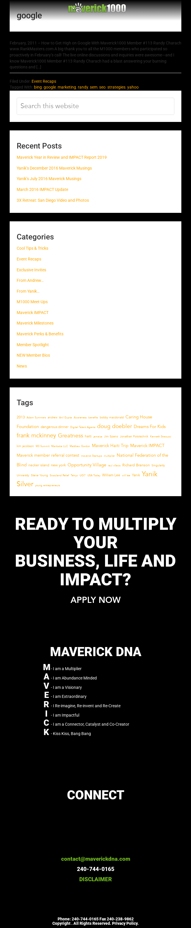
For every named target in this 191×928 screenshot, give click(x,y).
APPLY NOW (95, 600)
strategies (116, 87)
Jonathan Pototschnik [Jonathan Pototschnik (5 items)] (134, 436)
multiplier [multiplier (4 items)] (109, 455)
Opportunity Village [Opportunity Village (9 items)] (87, 465)
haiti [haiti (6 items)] (88, 436)
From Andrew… (30, 280)
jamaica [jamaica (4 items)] (97, 436)
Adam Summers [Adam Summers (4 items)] (36, 417)
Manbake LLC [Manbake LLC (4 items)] (59, 446)
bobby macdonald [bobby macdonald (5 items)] (112, 417)
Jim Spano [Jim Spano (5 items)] (111, 436)
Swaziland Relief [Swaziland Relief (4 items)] (59, 475)
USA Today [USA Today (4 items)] (93, 475)
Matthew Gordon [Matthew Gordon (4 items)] (80, 446)
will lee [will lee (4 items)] (126, 475)
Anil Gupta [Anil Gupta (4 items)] (65, 417)
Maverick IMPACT (33, 312)
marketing (67, 87)
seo (102, 87)
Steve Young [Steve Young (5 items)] (39, 475)
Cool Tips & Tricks (32, 248)
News (22, 366)
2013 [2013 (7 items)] (21, 417)
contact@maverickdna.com (95, 859)
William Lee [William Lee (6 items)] (111, 475)
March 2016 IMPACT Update (42, 189)
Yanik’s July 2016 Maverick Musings (49, 178)
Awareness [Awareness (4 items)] (80, 417)
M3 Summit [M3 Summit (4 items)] (42, 446)
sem (93, 87)
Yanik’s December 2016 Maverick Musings (54, 168)
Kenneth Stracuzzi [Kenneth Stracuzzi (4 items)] (160, 436)
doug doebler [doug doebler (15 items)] (114, 426)
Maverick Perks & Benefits (40, 334)
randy (83, 87)
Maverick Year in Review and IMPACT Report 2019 (62, 157)
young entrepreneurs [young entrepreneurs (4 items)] (47, 485)
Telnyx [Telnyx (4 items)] (74, 475)
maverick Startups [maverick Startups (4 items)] (91, 455)
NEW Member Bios (33, 355)
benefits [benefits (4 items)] (93, 417)
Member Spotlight (33, 344)
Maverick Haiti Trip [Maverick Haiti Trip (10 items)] (110, 445)
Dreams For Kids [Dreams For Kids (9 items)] (150, 426)
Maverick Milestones (35, 323)
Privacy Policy (124, 923)
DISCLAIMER (95, 879)
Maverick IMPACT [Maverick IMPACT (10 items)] (147, 445)
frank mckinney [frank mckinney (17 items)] (36, 435)
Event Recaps (44, 81)
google (50, 87)
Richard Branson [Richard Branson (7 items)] (136, 465)
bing (38, 87)
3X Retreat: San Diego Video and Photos (53, 200)
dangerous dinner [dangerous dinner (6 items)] (54, 427)
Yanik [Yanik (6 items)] (136, 475)
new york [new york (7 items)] (58, 465)
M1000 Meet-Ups (32, 301)
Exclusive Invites (31, 270)
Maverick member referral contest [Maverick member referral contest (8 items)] (48, 455)
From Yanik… (28, 291)
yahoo (133, 87)
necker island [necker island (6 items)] (38, 465)
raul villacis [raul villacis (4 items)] (114, 465)
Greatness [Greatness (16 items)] (70, 435)
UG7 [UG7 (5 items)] (83, 475)
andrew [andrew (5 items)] (52, 417)
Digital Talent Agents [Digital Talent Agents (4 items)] (82, 427)
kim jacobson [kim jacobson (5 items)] (25, 446)
